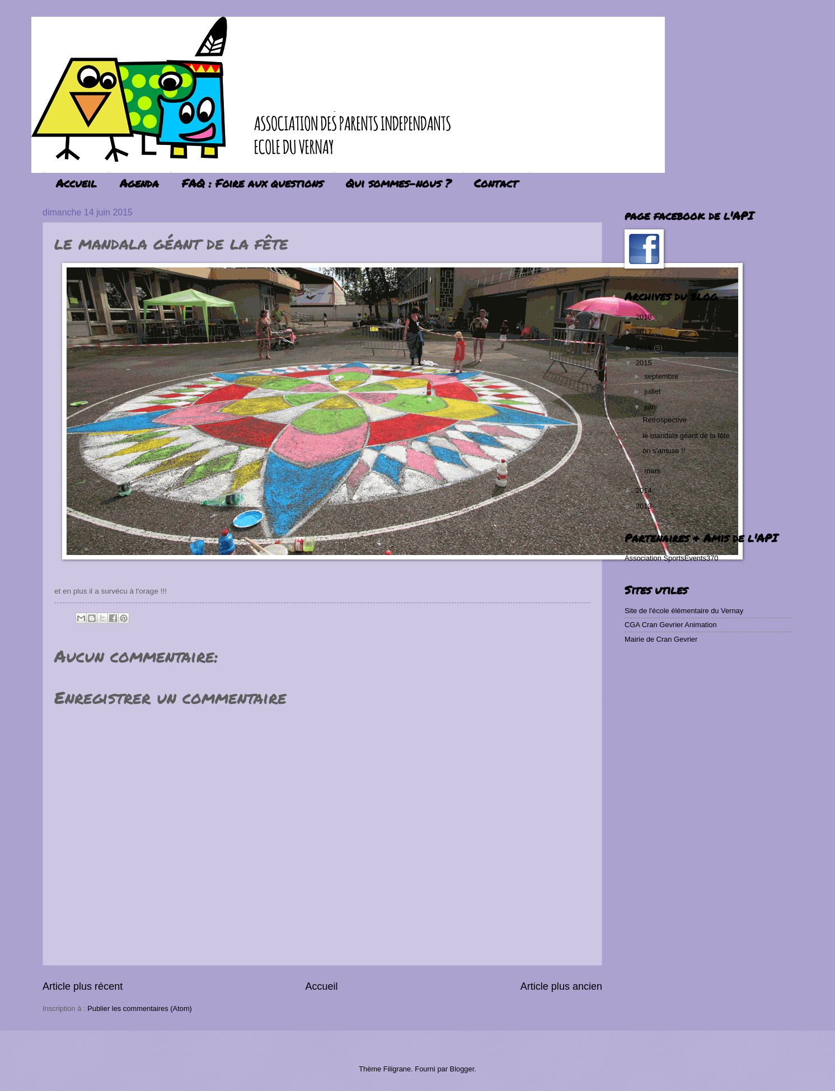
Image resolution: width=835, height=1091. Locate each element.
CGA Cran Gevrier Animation (671, 624)
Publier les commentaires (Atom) (139, 1008)
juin (651, 407)
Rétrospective (664, 420)
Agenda (139, 183)
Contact (496, 183)
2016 (645, 348)
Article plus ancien (561, 986)
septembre (662, 376)
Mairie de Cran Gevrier (661, 639)
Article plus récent (83, 986)
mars (653, 471)
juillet (653, 391)
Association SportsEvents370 (671, 558)
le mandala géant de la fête (685, 435)
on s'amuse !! (663, 450)
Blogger (462, 1069)
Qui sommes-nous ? (398, 183)
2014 (645, 490)
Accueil (76, 183)
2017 (645, 332)
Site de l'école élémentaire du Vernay (684, 610)
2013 (645, 506)
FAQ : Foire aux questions (252, 183)
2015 (645, 363)
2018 (645, 317)
